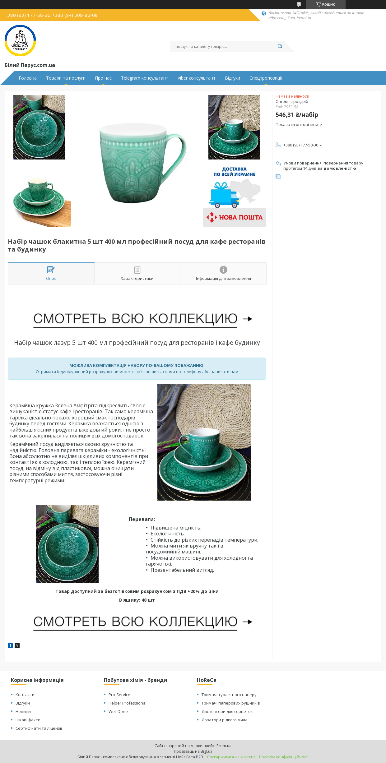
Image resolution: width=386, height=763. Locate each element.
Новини (23, 711)
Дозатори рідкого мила (225, 720)
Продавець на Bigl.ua (193, 751)
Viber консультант (197, 78)
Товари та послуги (66, 78)
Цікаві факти (28, 720)
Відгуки (232, 78)
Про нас (103, 78)
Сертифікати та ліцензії (39, 728)
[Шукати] (280, 46)
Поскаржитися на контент (231, 757)
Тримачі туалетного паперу (229, 694)
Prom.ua (223, 745)
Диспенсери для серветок (227, 711)
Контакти (25, 694)
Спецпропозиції (265, 78)
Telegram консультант (144, 78)
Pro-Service (119, 694)
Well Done (118, 711)
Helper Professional (127, 703)
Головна (28, 78)
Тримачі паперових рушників (231, 703)
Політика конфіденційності (284, 757)
